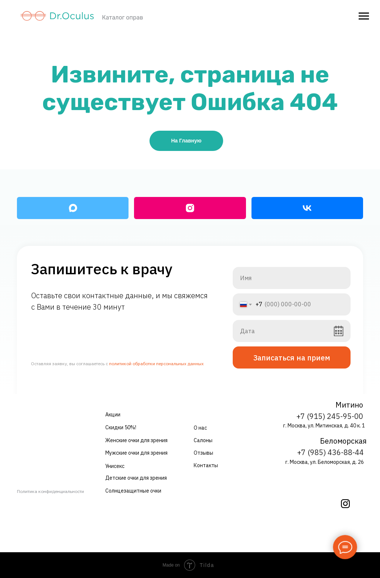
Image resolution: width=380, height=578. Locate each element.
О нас (200, 427)
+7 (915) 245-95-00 (329, 416)
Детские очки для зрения (136, 478)
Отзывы (203, 453)
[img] (345, 503)
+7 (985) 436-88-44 (330, 452)
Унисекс (114, 466)
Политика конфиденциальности (50, 491)
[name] (292, 278)
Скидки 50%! (120, 427)
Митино (349, 405)
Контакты (206, 465)
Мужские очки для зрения (136, 453)
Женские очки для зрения (136, 440)
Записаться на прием (291, 358)
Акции (112, 414)
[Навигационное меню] (364, 16)
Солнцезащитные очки (133, 490)
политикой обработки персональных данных (156, 363)
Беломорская (343, 441)
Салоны (203, 440)
